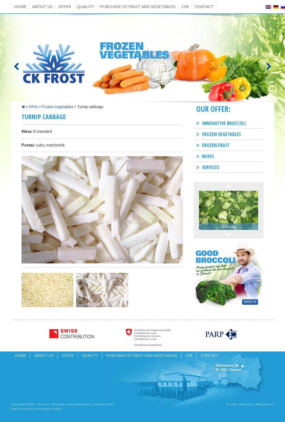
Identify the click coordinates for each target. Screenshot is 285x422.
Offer (64, 6)
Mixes (208, 156)
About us (42, 6)
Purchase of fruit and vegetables (138, 6)
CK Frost (43, 404)
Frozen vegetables (57, 107)
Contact (204, 6)
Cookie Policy (104, 404)
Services (210, 167)
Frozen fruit (215, 145)
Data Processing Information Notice (36, 409)
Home (20, 6)
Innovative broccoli (224, 123)
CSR (185, 6)
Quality (85, 6)
